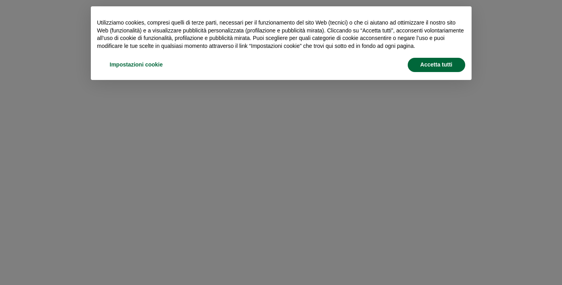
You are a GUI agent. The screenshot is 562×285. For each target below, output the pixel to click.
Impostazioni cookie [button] (136, 64)
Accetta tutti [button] (436, 64)
